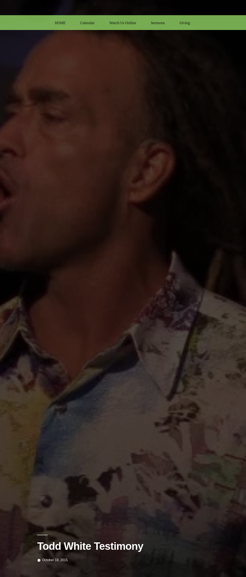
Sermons (158, 22)
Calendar (87, 22)
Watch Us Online (122, 22)
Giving (184, 22)
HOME (60, 22)
